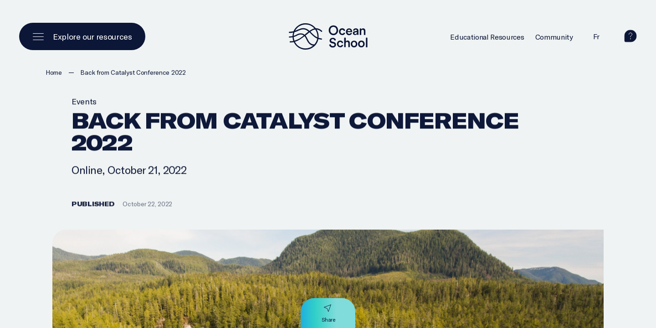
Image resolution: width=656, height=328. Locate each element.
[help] (630, 39)
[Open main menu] (82, 36)
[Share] (328, 313)
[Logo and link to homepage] (328, 36)
